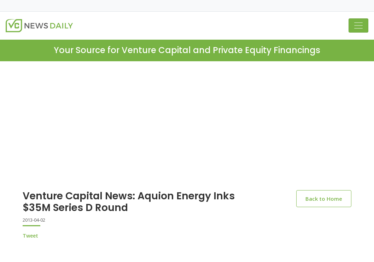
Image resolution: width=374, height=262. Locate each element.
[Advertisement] (187, 131)
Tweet (30, 235)
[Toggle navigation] (358, 25)
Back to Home (323, 198)
